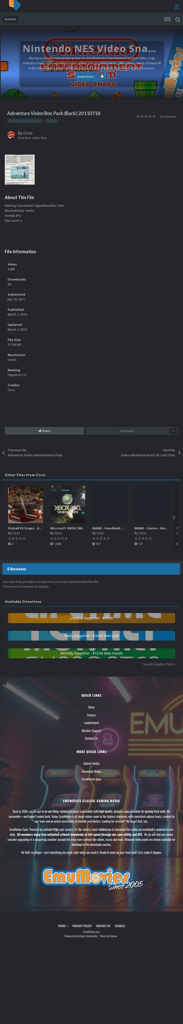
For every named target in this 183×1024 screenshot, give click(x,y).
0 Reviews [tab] (16, 569)
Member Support (91, 730)
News (92, 707)
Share (44, 430)
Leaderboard (91, 722)
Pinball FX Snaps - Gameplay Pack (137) (38, 528)
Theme (63, 926)
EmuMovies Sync (91, 779)
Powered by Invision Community (81, 936)
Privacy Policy (82, 926)
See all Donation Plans (159, 664)
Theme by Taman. (108, 936)
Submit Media (91, 763)
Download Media (91, 771)
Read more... (91, 76)
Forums (91, 715)
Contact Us (91, 738)
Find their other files (32, 138)
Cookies (120, 926)
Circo (28, 133)
